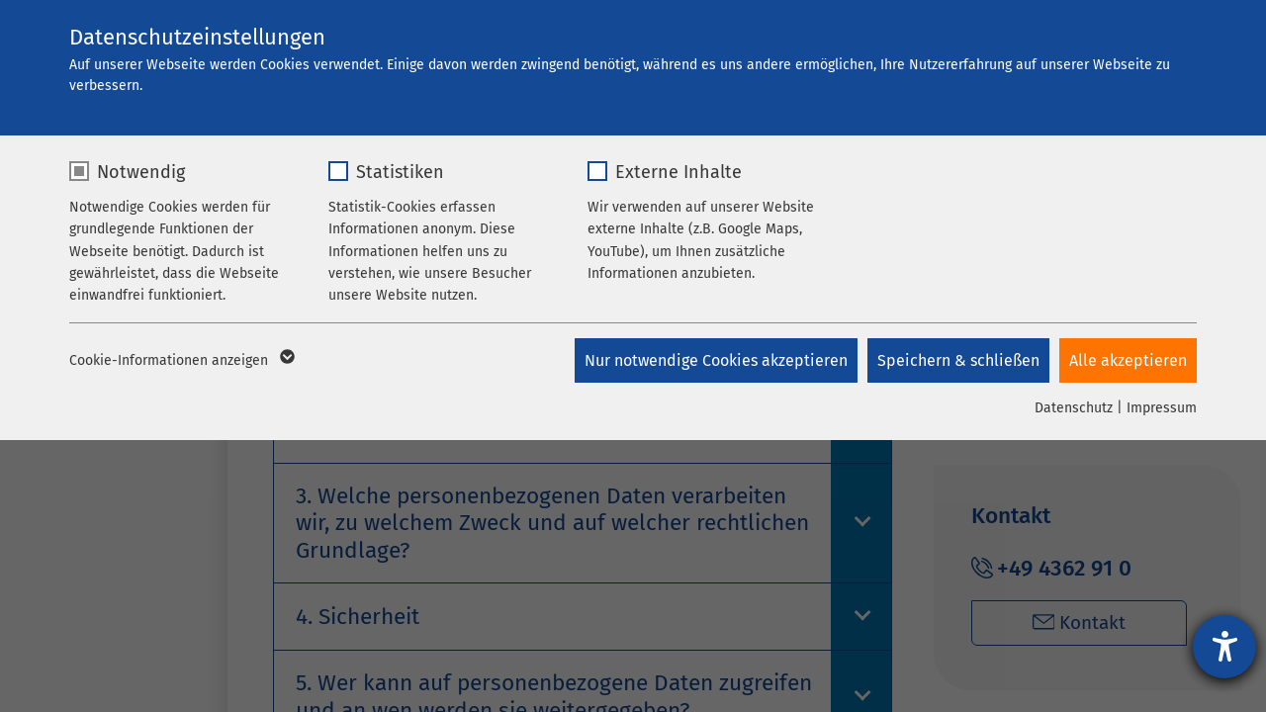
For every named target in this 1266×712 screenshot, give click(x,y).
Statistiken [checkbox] (400, 172)
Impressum (1162, 408)
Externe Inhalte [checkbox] (678, 172)
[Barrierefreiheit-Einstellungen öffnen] (1224, 646)
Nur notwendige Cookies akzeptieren (716, 360)
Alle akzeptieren (1128, 360)
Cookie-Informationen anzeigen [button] (180, 361)
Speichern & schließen (958, 360)
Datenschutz (1074, 408)
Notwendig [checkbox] (141, 172)
